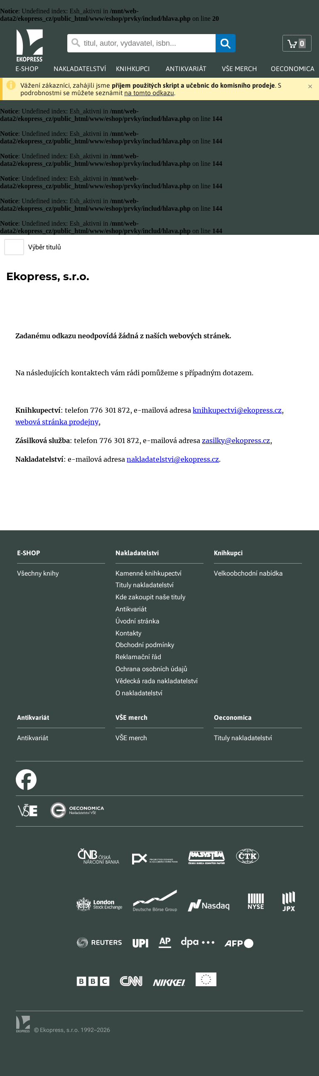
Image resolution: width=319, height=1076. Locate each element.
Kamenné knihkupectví (148, 573)
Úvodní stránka (137, 621)
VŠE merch (131, 738)
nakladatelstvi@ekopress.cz (173, 459)
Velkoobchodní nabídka (248, 573)
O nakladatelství (138, 693)
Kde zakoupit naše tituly (150, 597)
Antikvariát (131, 609)
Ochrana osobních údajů (151, 669)
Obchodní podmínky (144, 645)
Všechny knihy (38, 573)
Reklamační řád (138, 657)
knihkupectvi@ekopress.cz (237, 410)
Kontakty (128, 633)
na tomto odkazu (149, 92)
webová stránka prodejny (56, 422)
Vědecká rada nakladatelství (156, 681)
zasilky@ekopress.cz (236, 440)
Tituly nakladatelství (144, 585)
